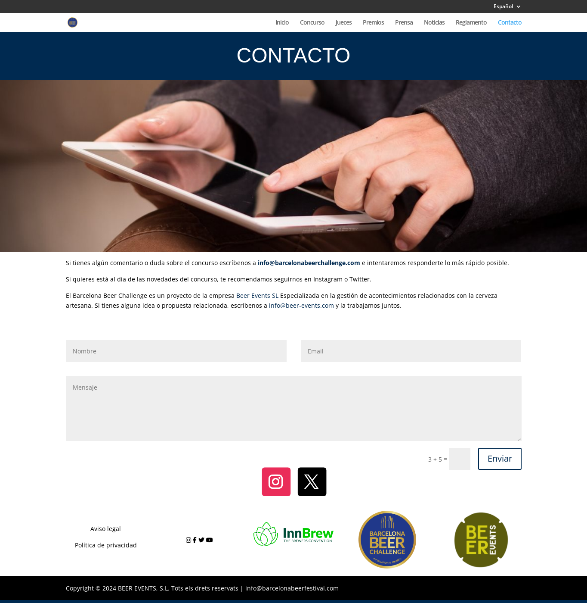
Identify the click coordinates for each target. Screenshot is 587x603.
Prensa (404, 22)
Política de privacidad (106, 545)
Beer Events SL (257, 295)
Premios (373, 22)
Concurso (312, 22)
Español (503, 7)
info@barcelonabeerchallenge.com (309, 263)
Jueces (344, 22)
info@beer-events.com (301, 305)
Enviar (500, 458)
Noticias (434, 22)
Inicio (282, 22)
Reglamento (471, 22)
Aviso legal (105, 529)
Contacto (510, 22)
